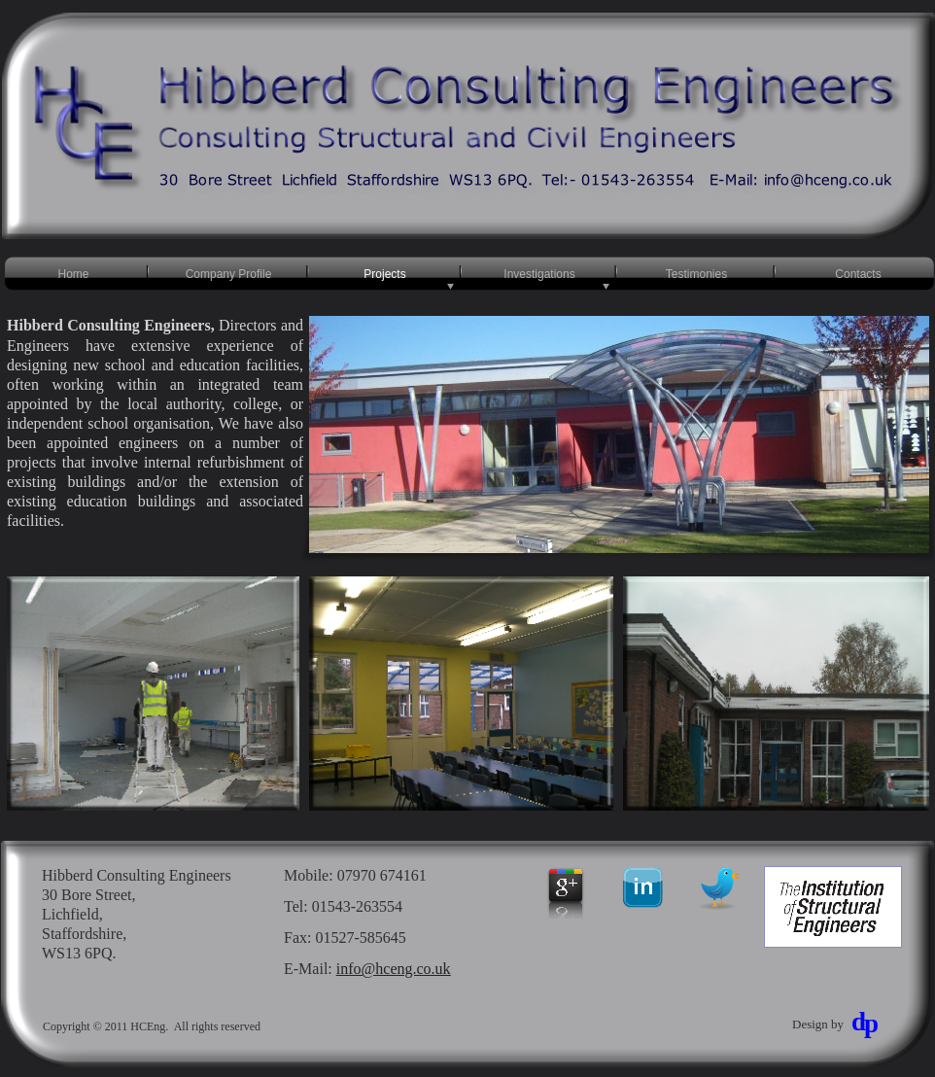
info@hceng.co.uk (393, 968)
